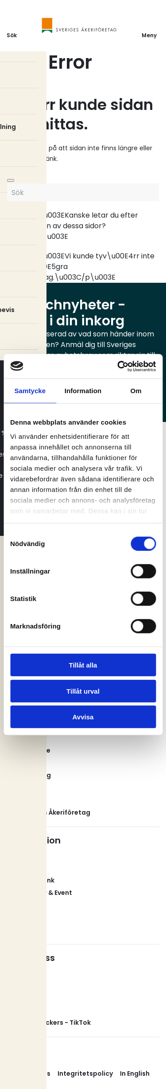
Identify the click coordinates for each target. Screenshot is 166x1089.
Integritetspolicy (85, 1073)
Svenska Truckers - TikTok (49, 1022)
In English (135, 1073)
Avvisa (83, 717)
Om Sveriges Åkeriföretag (48, 812)
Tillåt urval (83, 691)
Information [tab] (83, 390)
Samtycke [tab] (30, 390)
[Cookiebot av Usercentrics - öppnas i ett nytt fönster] (118, 366)
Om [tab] (136, 390)
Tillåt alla (83, 665)
